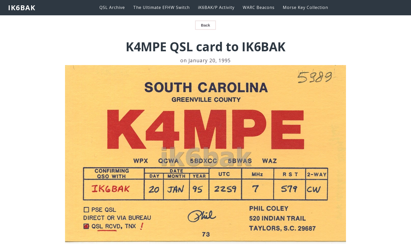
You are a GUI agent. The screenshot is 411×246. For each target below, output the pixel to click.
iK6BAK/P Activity (216, 7)
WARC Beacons (259, 7)
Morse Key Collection (305, 7)
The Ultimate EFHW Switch (161, 7)
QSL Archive (112, 7)
